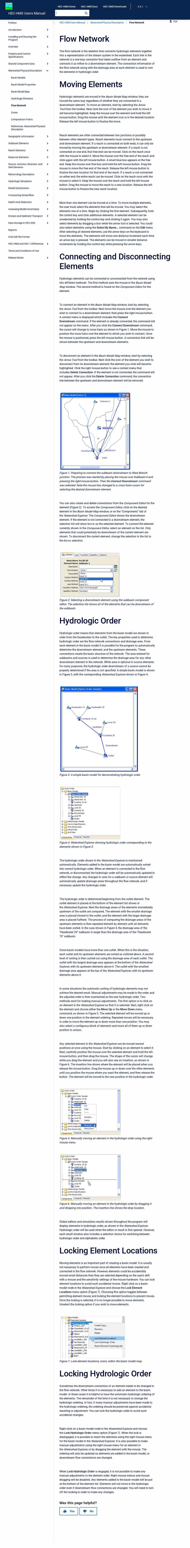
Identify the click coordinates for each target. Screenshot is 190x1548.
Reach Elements (16, 150)
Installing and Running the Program (22, 38)
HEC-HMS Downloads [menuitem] (114, 6)
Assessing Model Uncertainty (23, 209)
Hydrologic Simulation (20, 181)
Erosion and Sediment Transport (25, 216)
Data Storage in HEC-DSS (21, 223)
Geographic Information (21, 136)
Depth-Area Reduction (20, 202)
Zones (14, 112)
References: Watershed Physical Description (28, 128)
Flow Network (18, 105)
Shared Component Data (21, 63)
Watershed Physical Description (25, 70)
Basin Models (18, 77)
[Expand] (47, 29)
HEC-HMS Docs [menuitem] (89, 6)
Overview (13, 46)
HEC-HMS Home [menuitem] (66, 6)
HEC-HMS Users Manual (26, 13)
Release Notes (15, 257)
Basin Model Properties (23, 84)
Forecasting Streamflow (21, 195)
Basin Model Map (20, 91)
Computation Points (22, 119)
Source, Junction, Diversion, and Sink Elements (25, 166)
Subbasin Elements (18, 143)
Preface (12, 22)
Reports (12, 230)
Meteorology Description (21, 174)
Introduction (15, 29)
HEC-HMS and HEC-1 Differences (25, 243)
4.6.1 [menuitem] (140, 6)
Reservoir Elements (18, 157)
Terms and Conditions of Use (23, 250)
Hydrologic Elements (22, 98)
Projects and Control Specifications (19, 55)
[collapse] (47, 70)
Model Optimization (18, 188)
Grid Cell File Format (19, 236)
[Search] (72, 13)
